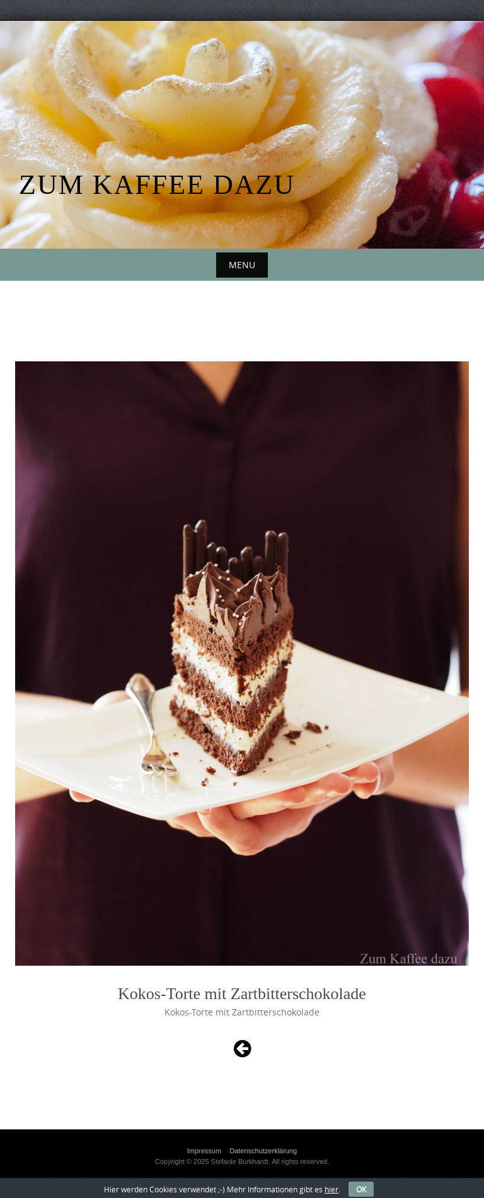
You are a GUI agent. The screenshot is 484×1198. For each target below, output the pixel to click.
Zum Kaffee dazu (157, 184)
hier (331, 1189)
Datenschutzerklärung (263, 1151)
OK (361, 1189)
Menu (242, 265)
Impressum (204, 1151)
